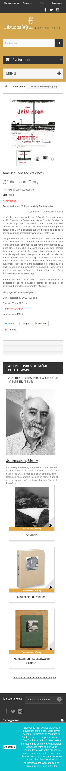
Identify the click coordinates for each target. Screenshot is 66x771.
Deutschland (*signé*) (31, 597)
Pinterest (11, 329)
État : (5, 195)
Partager (24, 323)
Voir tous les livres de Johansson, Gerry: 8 (34, 677)
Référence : (9, 189)
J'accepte (9, 746)
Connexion (57, 3)
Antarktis (31, 535)
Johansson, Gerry (21, 181)
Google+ (40, 323)
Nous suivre (36, 9)
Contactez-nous (11, 3)
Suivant (52, 159)
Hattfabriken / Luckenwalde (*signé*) (32, 660)
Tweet (9, 323)
